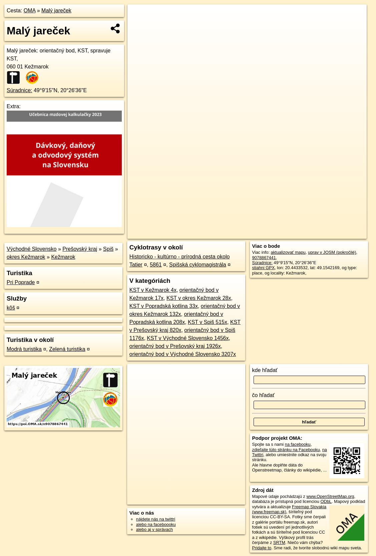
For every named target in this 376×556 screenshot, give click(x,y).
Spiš (108, 249)
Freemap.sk (286, 234)
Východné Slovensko (31, 249)
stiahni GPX (263, 267)
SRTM (279, 542)
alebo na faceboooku (156, 524)
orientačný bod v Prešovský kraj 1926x (175, 346)
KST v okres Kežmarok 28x (198, 298)
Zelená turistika (67, 349)
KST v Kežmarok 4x (152, 290)
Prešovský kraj (79, 249)
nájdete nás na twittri (155, 519)
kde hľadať (265, 370)
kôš (11, 308)
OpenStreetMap (252, 234)
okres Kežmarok (26, 257)
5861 (156, 264)
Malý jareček (56, 10)
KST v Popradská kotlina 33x (163, 306)
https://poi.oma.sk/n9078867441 (337, 234)
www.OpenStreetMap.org (330, 496)
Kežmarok (63, 257)
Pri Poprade (21, 282)
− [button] (139, 26)
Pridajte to (262, 547)
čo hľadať (263, 395)
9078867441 (264, 257)
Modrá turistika (24, 349)
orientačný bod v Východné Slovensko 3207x (182, 354)
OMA (30, 10)
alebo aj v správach (154, 529)
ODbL (326, 501)
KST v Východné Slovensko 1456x (188, 338)
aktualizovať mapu (288, 252)
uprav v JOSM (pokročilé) (332, 252)
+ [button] (139, 16)
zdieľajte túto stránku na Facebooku (286, 449)
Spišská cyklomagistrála (197, 264)
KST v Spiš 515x (207, 322)
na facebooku (298, 444)
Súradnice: (19, 90)
